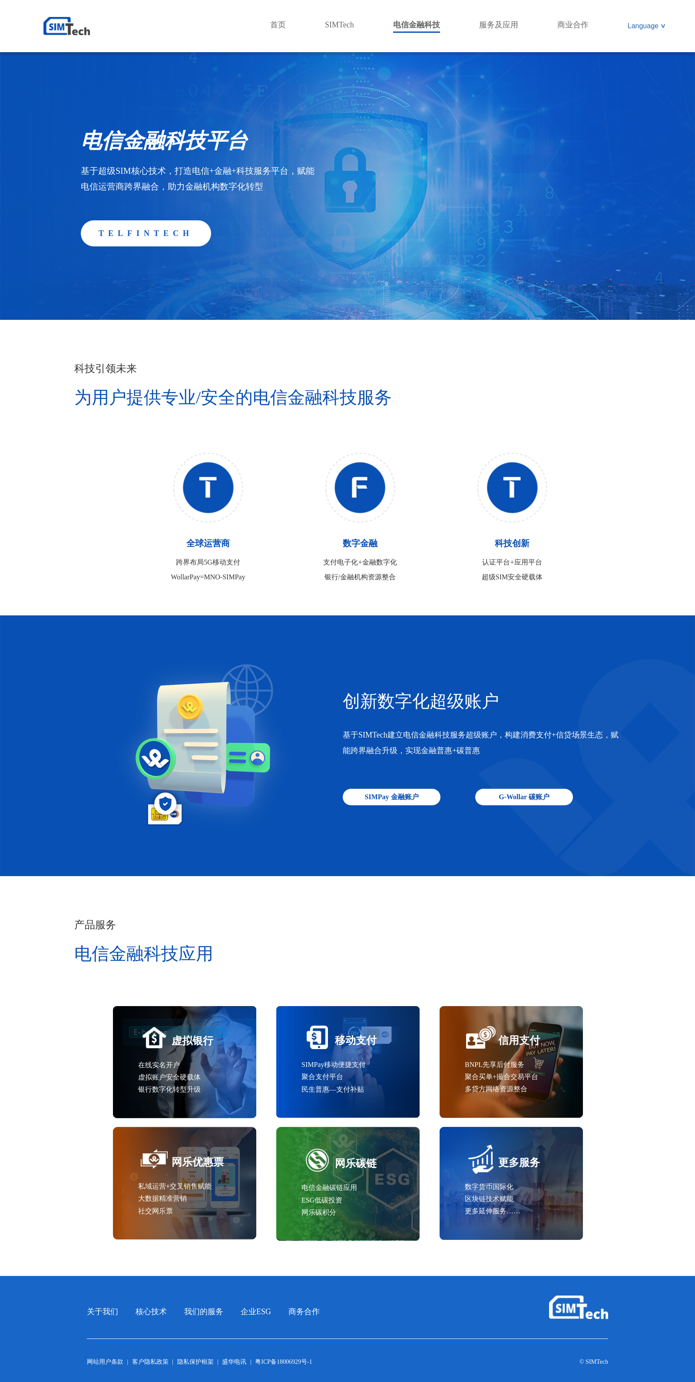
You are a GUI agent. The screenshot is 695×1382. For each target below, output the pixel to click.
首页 (278, 24)
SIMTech (339, 24)
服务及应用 (498, 24)
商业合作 (573, 24)
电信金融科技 (416, 24)
